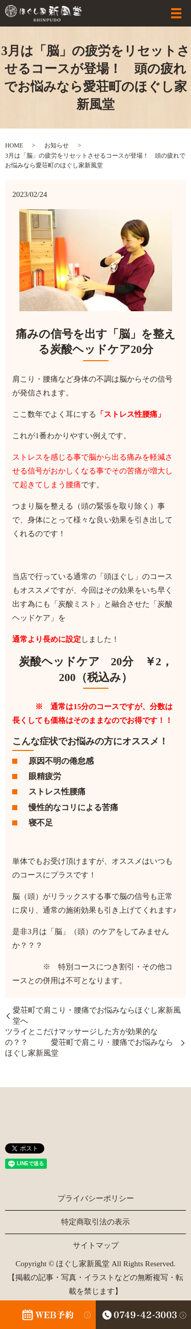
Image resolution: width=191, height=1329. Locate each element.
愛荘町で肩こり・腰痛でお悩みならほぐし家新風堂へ (97, 1015)
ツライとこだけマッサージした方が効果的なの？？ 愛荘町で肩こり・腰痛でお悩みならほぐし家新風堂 (89, 1042)
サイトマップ (96, 1245)
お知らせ (56, 145)
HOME (14, 145)
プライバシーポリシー (96, 1198)
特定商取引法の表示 (95, 1222)
